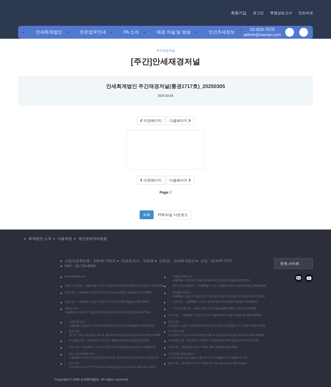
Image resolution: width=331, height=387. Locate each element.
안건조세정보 (221, 32)
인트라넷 (305, 13)
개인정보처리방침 (92, 238)
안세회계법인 (49, 32)
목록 (146, 215)
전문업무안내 (93, 32)
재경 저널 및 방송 (173, 32)
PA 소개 (131, 32)
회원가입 (238, 13)
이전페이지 (151, 121)
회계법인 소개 (39, 238)
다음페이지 (180, 121)
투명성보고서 (281, 13)
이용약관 (64, 238)
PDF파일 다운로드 (173, 215)
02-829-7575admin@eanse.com (262, 32)
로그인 (258, 13)
